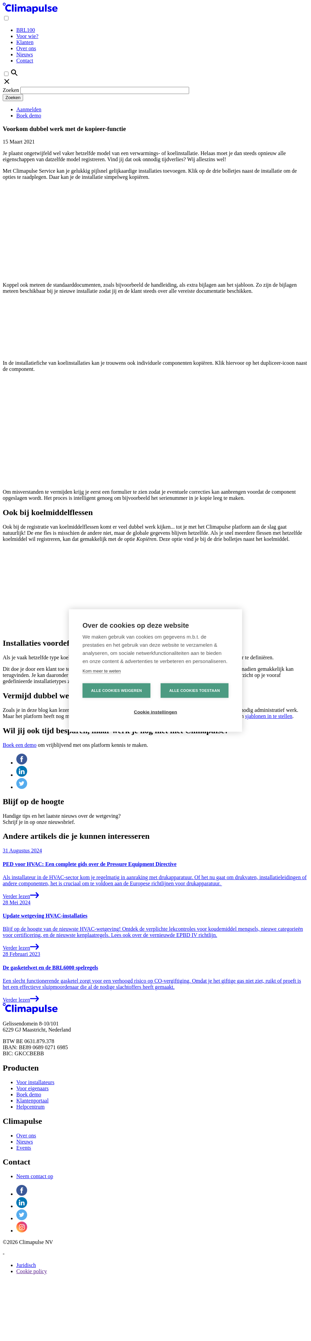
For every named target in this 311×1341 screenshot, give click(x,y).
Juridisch (26, 1265)
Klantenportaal (32, 1100)
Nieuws (24, 54)
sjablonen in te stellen (268, 716)
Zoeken (11, 90)
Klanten (25, 42)
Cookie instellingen (155, 712)
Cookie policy (31, 1271)
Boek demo (28, 115)
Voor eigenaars (32, 1088)
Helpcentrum (30, 1107)
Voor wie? (27, 36)
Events (23, 1148)
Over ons (26, 48)
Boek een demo (20, 745)
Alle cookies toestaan (194, 690)
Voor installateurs (35, 1082)
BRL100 (25, 30)
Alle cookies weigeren (116, 690)
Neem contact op (34, 1176)
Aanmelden (28, 109)
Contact (24, 60)
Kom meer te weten (102, 671)
